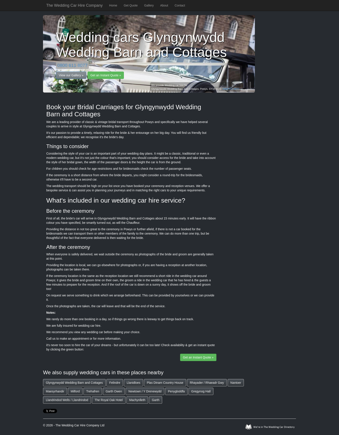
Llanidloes (133, 382)
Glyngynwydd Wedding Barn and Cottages (74, 382)
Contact (180, 5)
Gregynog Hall (201, 391)
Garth (155, 400)
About (164, 5)
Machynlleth (137, 400)
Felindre (114, 382)
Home (113, 5)
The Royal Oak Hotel (109, 400)
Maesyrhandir (55, 391)
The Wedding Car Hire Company (74, 5)
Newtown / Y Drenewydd (145, 391)
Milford (75, 391)
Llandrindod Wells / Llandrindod (67, 400)
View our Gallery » (71, 75)
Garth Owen (114, 391)
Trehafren (92, 391)
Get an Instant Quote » (105, 75)
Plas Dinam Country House (165, 382)
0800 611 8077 (72, 65)
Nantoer (235, 382)
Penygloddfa (176, 391)
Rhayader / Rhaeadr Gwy (207, 382)
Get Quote (131, 5)
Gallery (149, 5)
